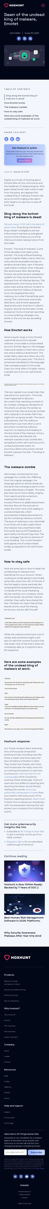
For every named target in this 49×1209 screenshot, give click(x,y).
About (6, 1051)
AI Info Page (8, 1123)
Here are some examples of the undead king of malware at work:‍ (22, 117)
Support (7, 1112)
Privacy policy (9, 1118)
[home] (14, 5)
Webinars (7, 1087)
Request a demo (15, 842)
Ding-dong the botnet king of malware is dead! (21, 97)
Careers (7, 1056)
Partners (7, 1062)
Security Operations (11, 1001)
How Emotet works (14, 103)
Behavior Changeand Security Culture (12, 982)
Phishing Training (11, 995)
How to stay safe (13, 111)
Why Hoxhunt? (10, 1015)
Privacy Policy (39, 1168)
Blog (6, 1076)
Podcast (7, 1092)
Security (7, 1020)
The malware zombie (15, 107)
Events (6, 1098)
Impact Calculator (11, 1037)
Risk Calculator (10, 1031)
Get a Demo (24, 160)
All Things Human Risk (32, 831)
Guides (6, 1081)
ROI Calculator (9, 1026)
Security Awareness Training (15, 990)
